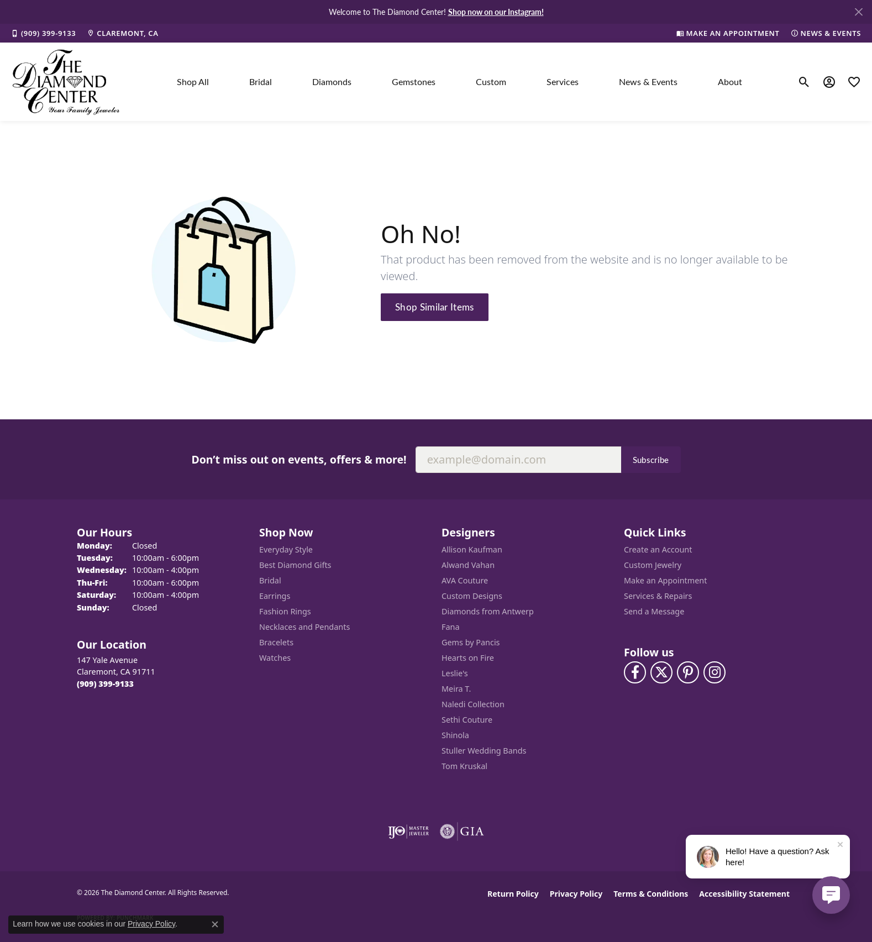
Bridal (260, 81)
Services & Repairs (658, 596)
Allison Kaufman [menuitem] (472, 549)
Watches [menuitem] (275, 657)
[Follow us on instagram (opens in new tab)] (714, 672)
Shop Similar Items (434, 306)
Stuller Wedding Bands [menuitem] (484, 750)
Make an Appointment (665, 580)
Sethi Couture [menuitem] (467, 719)
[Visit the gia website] (462, 831)
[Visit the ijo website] (408, 831)
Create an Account (658, 549)
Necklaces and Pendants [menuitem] (304, 627)
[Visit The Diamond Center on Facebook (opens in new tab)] (635, 672)
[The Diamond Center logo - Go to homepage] (66, 82)
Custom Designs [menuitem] (472, 596)
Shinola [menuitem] (455, 735)
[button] (804, 82)
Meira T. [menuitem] (456, 688)
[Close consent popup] (215, 924)
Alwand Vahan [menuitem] (468, 565)
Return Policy (513, 893)
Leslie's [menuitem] (455, 673)
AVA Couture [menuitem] (465, 580)
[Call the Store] (105, 683)
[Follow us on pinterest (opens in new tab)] (688, 672)
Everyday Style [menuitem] (286, 549)
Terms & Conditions (650, 893)
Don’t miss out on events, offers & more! (298, 459)
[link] (43, 33)
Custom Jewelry (652, 565)
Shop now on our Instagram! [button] (496, 11)
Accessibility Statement (744, 893)
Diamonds (331, 81)
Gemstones (413, 81)
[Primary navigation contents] (459, 82)
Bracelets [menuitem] (276, 642)
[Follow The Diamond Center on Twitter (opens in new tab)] (661, 672)
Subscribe (651, 459)
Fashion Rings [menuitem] (285, 611)
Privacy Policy (576, 893)
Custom (491, 81)
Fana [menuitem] (451, 627)
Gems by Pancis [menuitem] (471, 642)
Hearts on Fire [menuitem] (468, 657)
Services (563, 81)
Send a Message (654, 611)
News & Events (648, 81)
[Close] (858, 12)
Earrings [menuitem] (274, 596)
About (730, 81)
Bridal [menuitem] (270, 580)
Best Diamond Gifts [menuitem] (295, 565)
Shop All (193, 81)
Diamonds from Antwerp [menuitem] (488, 611)
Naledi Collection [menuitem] (473, 704)
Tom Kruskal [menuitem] (464, 766)
